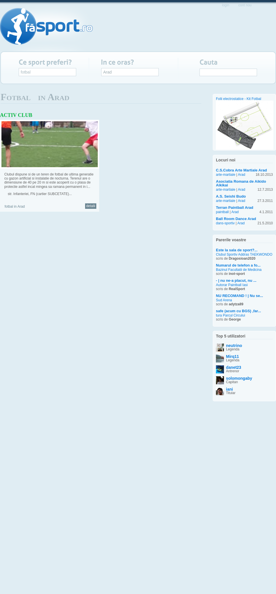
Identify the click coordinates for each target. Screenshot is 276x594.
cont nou (245, 5)
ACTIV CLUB (16, 115)
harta (139, 27)
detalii (90, 206)
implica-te (262, 28)
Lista (198, 99)
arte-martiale (225, 175)
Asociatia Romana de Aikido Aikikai (241, 183)
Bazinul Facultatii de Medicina (239, 270)
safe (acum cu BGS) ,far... (238, 311)
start (121, 27)
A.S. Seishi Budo (231, 196)
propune (217, 28)
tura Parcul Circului (230, 315)
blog (240, 27)
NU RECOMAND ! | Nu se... (239, 296)
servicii (191, 28)
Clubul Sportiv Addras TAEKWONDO (244, 254)
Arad (107, 72)
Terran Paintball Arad (234, 207)
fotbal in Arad (15, 206)
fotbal (25, 72)
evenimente (164, 27)
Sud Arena (224, 300)
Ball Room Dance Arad (236, 219)
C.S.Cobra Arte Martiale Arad (241, 170)
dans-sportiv (225, 223)
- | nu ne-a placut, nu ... (236, 280)
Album (192, 99)
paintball (222, 212)
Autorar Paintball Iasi (232, 285)
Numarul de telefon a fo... (238, 265)
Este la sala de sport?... (237, 250)
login (225, 5)
